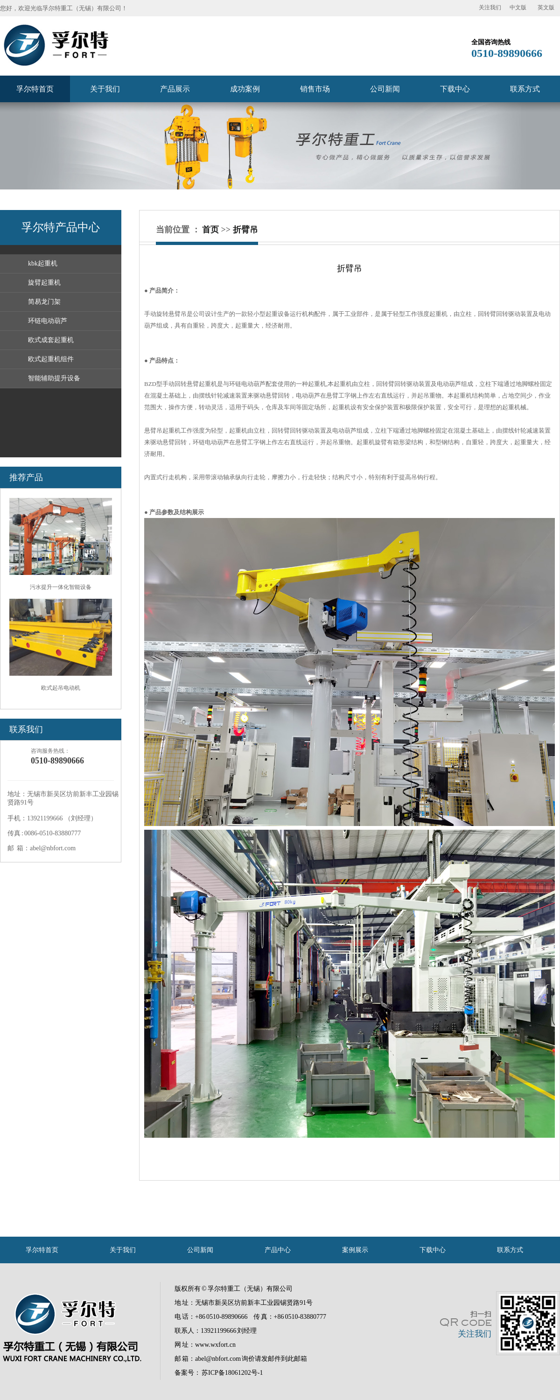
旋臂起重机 (44, 282)
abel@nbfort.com (218, 1358)
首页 (210, 229)
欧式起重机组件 (51, 359)
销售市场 (315, 89)
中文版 (518, 7)
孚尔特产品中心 (60, 227)
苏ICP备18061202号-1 (232, 1372)
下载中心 (455, 89)
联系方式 (525, 89)
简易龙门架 (44, 301)
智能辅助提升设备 (54, 378)
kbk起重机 (42, 263)
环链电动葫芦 (47, 320)
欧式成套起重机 (51, 339)
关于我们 (105, 89)
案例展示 (355, 1249)
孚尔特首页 (35, 89)
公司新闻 (385, 89)
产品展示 (175, 89)
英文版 (546, 7)
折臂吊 (245, 229)
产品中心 (278, 1249)
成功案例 (245, 89)
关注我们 (490, 7)
